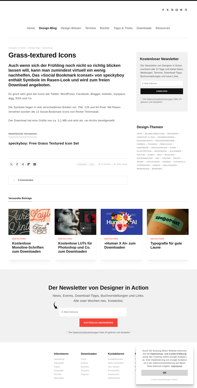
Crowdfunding (166, 137)
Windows (157, 169)
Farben (141, 144)
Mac (159, 155)
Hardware (143, 148)
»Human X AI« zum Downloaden (120, 245)
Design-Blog (48, 28)
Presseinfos (113, 368)
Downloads (144, 28)
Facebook (163, 9)
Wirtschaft (58, 376)
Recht (176, 158)
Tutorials (179, 162)
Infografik (160, 151)
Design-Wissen (71, 28)
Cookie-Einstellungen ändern (164, 379)
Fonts (83, 357)
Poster (166, 158)
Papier (57, 365)
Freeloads (81, 164)
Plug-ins (85, 372)
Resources (163, 28)
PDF (157, 158)
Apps (139, 134)
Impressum (176, 366)
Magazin (169, 155)
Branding (172, 134)
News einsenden (116, 361)
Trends (166, 162)
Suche (186, 9)
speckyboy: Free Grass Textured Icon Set (43, 143)
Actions (84, 361)
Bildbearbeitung (155, 134)
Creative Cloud (146, 137)
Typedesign (143, 165)
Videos (156, 165)
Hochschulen (159, 148)
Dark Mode (181, 9)
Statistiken (153, 162)
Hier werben (114, 365)
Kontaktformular (115, 357)
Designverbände (165, 141)
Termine (90, 28)
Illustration (144, 151)
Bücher (105, 28)
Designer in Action (23, 9)
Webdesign (143, 169)
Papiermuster (145, 158)
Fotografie (59, 368)
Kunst (151, 155)
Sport (140, 162)
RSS (172, 9)
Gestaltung (47, 48)
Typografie (59, 361)
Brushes (85, 365)
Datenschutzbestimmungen (160, 99)
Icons (91, 164)
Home (31, 28)
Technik (57, 372)
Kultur (141, 155)
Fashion (152, 144)
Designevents (145, 141)
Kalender (175, 151)
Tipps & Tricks (123, 28)
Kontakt (176, 9)
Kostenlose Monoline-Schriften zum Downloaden (28, 247)
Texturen (85, 368)
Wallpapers (170, 165)
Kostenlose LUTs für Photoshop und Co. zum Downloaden (75, 247)
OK (164, 373)
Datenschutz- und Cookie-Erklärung (168, 353)
